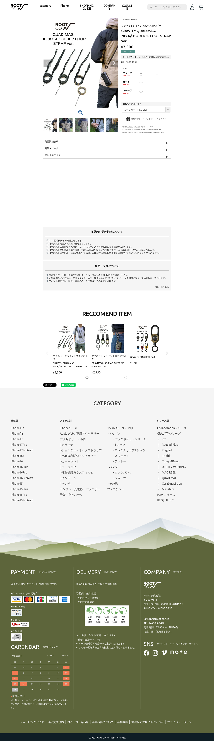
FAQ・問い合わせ (76, 721)
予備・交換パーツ (71, 494)
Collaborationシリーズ (171, 428)
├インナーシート (71, 478)
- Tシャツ (116, 444)
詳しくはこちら (162, 287)
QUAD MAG (137, 129)
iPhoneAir (17, 433)
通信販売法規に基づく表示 (150, 721)
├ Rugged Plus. (167, 444)
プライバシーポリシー (185, 721)
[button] (47, 353)
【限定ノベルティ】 (132, 104)
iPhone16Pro (19, 472)
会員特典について (102, 721)
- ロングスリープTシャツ (126, 450)
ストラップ (138, 132)
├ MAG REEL (166, 472)
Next (114, 63)
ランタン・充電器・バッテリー (80, 489)
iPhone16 (17, 461)
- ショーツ (116, 478)
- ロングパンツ (119, 472)
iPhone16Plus (19, 466)
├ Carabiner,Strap (169, 483)
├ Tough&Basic (168, 461)
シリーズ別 (124, 129)
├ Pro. (162, 439)
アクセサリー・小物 (132, 126)
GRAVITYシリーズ (131, 129)
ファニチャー (115, 489)
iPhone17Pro (19, 444)
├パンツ (112, 466)
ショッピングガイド (27, 721)
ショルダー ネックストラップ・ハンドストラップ (146, 126)
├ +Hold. (163, 455)
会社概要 (123, 721)
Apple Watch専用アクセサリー (79, 433)
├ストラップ (68, 466)
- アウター (116, 461)
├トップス (114, 433)
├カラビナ (66, 444)
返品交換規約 (52, 721)
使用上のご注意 (53, 155)
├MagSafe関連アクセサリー (78, 455)
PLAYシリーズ (166, 494)
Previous (47, 63)
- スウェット (118, 455)
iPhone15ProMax (22, 500)
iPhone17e (17, 428)
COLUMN (127, 7)
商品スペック (52, 148)
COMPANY (109, 7)
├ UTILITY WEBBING (171, 466)
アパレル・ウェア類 (120, 428)
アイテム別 (124, 126)
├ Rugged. (164, 450)
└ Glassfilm (165, 489)
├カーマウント (69, 461)
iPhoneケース (68, 428)
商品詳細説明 (52, 141)
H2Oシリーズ (165, 500)
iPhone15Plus (19, 489)
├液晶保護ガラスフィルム (76, 472)
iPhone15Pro (19, 494)
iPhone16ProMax (22, 478)
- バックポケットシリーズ (126, 439)
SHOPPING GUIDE (86, 7)
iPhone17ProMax (22, 450)
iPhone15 (17, 483)
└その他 (65, 483)
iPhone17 (17, 439)
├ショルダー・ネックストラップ (81, 450)
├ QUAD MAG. (167, 478)
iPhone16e (17, 455)
